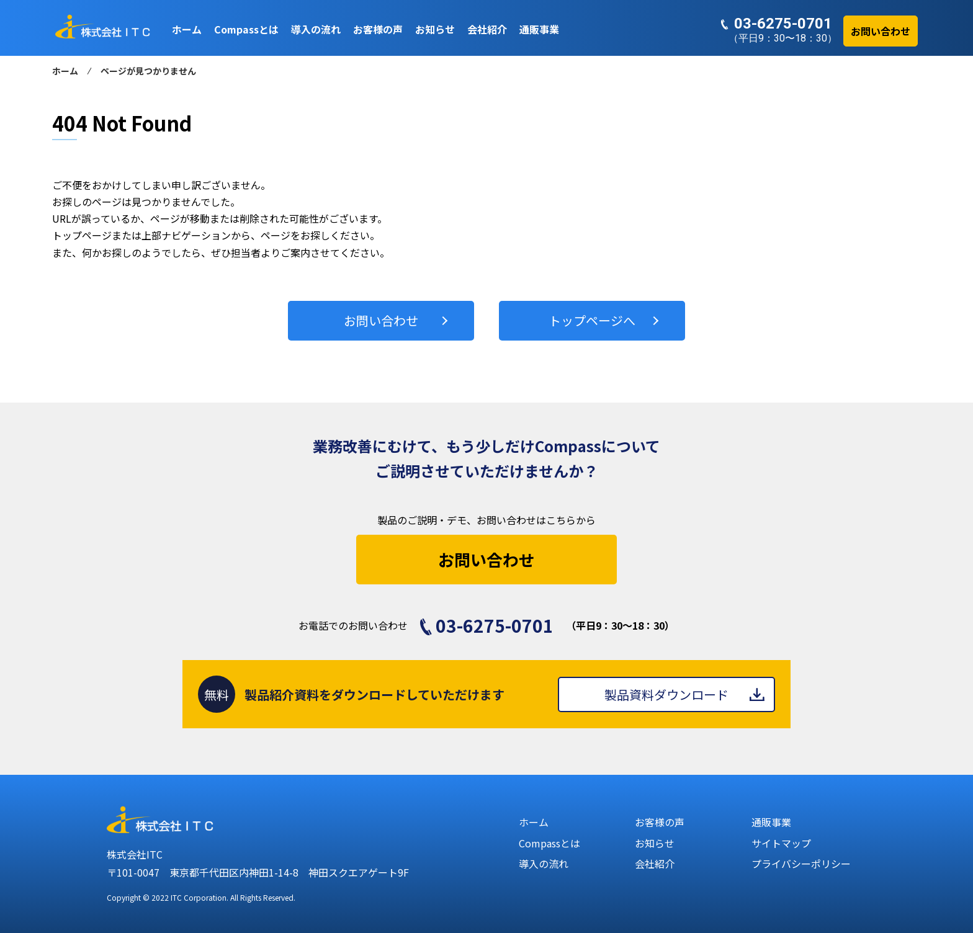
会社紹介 (655, 863)
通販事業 (771, 822)
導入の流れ (543, 863)
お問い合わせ (381, 320)
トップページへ (592, 320)
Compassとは (549, 843)
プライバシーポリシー (801, 863)
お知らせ (655, 843)
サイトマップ (781, 843)
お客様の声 (659, 822)
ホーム (65, 71)
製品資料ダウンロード (666, 694)
